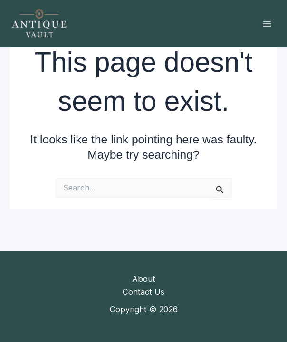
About (143, 279)
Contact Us (143, 291)
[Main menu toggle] (266, 24)
